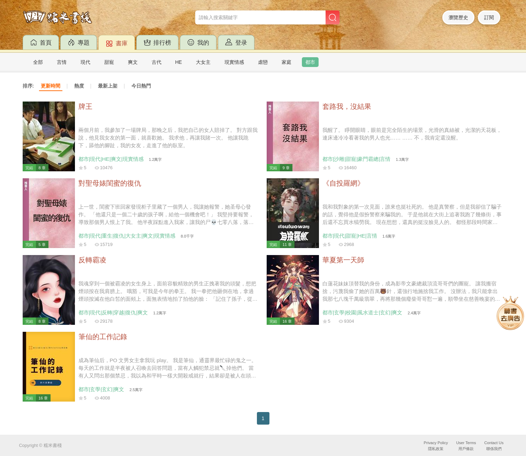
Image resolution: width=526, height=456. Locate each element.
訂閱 (489, 17)
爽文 (133, 62)
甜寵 (109, 62)
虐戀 (263, 62)
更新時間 (50, 86)
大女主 (203, 62)
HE (178, 62)
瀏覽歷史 (458, 17)
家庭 (286, 62)
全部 (38, 62)
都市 (310, 62)
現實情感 (234, 62)
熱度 (79, 86)
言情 (62, 62)
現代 (85, 62)
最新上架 (107, 86)
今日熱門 (141, 86)
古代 (156, 62)
